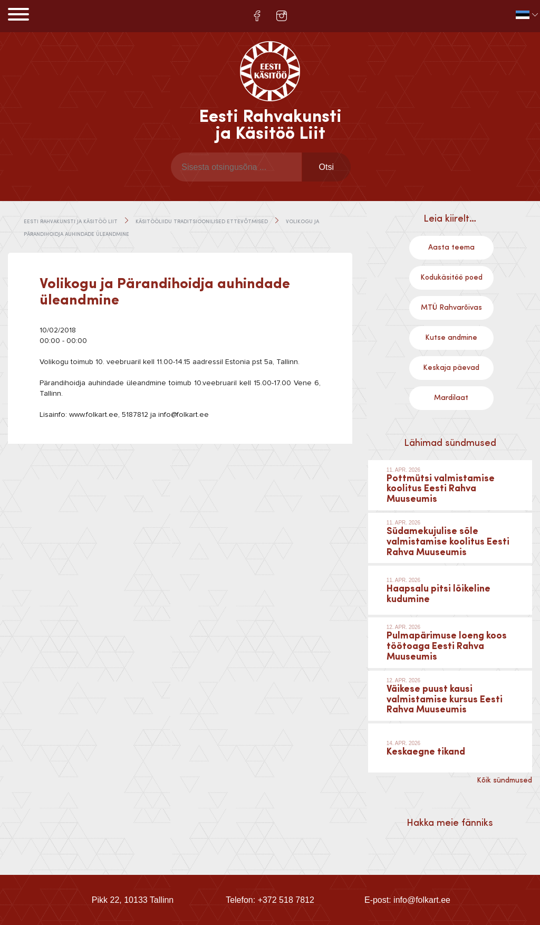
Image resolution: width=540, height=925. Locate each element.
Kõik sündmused (504, 780)
